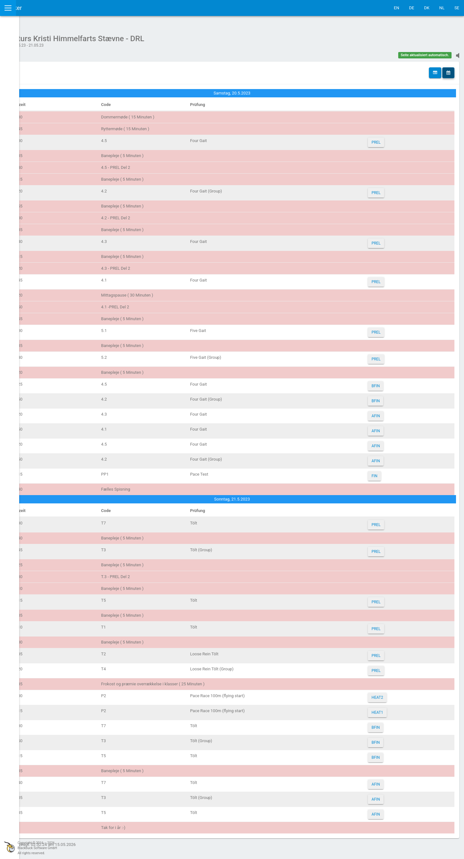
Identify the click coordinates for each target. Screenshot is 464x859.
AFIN (389, 413)
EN (396, 7)
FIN (388, 473)
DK (427, 7)
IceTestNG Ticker (35, 7)
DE (411, 7)
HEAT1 (391, 709)
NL (442, 7)
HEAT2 (391, 694)
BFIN (389, 383)
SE (456, 7)
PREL (389, 139)
